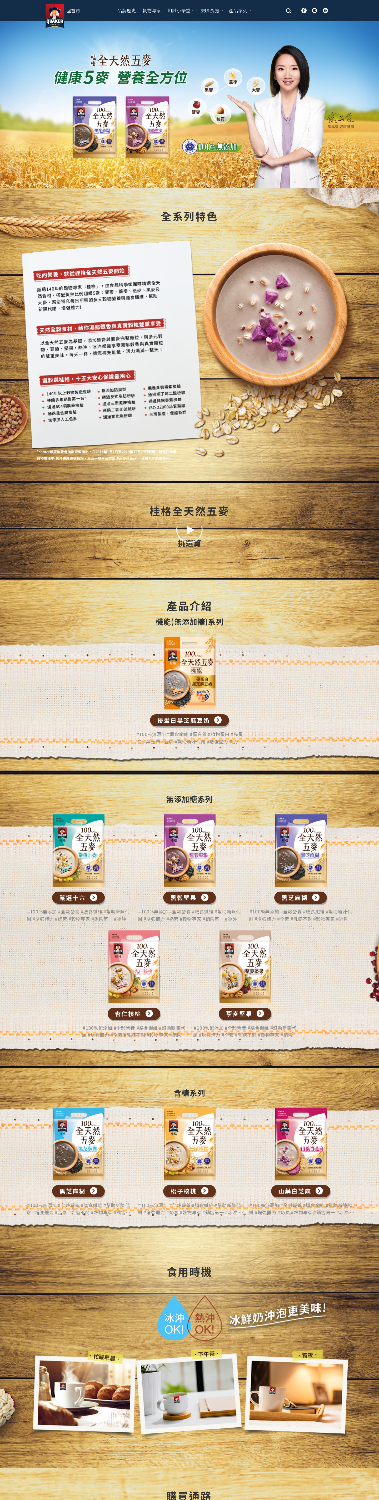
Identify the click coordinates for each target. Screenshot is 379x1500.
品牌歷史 (126, 10)
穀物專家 (151, 10)
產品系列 (240, 10)
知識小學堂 (180, 10)
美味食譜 (212, 10)
